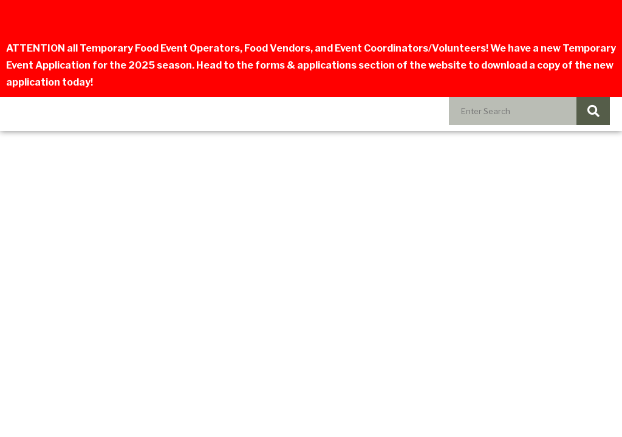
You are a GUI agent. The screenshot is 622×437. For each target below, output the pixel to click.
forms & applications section (325, 65)
